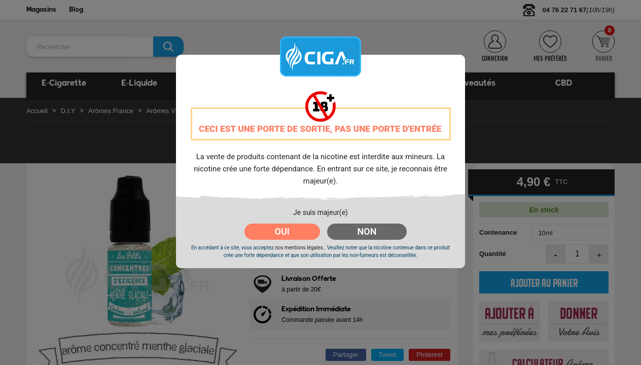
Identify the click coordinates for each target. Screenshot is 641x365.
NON (367, 231)
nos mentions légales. (299, 247)
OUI (282, 231)
